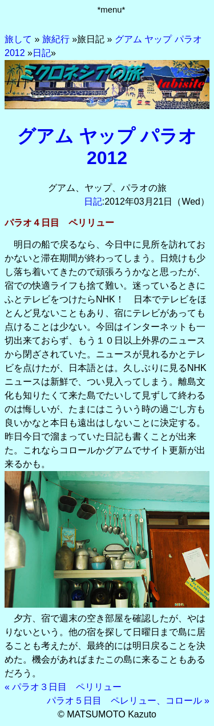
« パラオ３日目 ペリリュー (63, 687)
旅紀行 (56, 39)
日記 (42, 53)
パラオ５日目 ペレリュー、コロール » (128, 700)
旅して (18, 39)
